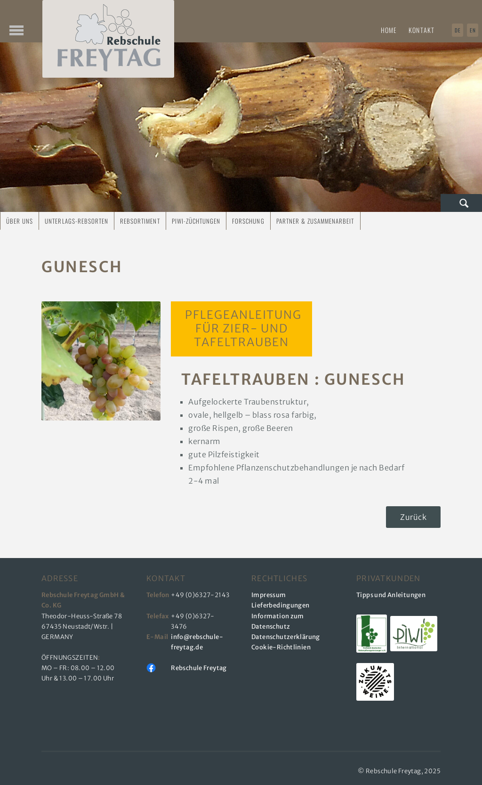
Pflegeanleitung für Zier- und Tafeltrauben (241, 328)
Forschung (248, 221)
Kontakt (421, 30)
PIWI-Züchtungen (196, 221)
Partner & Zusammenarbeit (315, 221)
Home (389, 30)
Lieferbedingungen (280, 605)
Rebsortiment (140, 221)
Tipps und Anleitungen (391, 595)
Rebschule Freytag (199, 668)
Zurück (413, 517)
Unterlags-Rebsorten (76, 221)
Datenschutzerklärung (285, 637)
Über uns (19, 221)
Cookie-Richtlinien (281, 647)
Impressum (268, 595)
